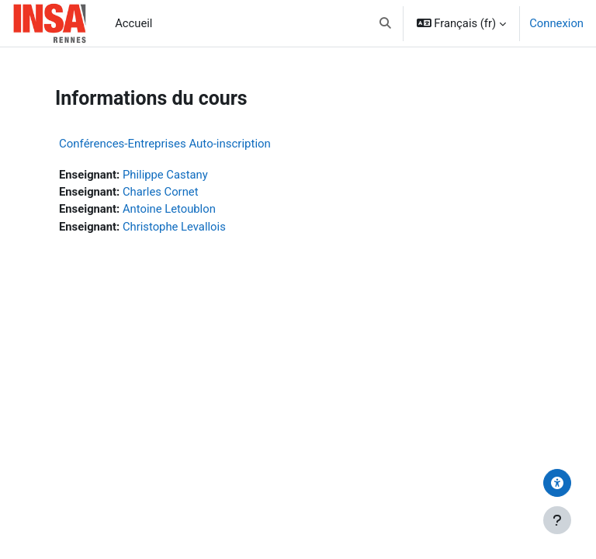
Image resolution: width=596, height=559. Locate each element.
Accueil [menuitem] (133, 23)
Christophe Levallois (174, 227)
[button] (385, 23)
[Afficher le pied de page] (557, 520)
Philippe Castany (165, 175)
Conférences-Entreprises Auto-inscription (165, 144)
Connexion (556, 23)
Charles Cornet (161, 192)
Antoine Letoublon (169, 209)
